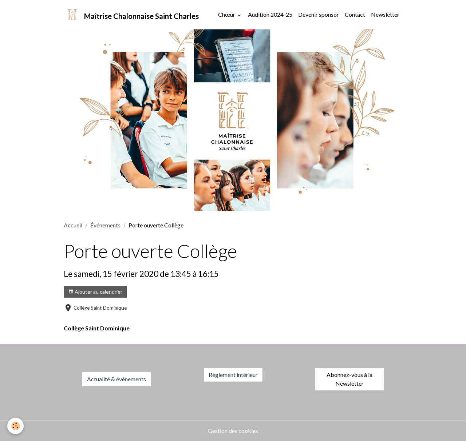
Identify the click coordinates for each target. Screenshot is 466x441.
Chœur (227, 14)
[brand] (131, 14)
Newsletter (385, 14)
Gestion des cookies (233, 430)
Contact (355, 14)
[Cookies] (15, 426)
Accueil (73, 225)
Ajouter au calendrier (95, 292)
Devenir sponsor (318, 14)
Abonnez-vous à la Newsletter (349, 379)
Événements (105, 225)
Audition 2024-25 (270, 14)
